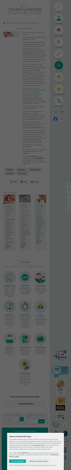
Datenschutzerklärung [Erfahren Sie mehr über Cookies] (40, 465)
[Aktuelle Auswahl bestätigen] (17, 461)
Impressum (53, 465)
